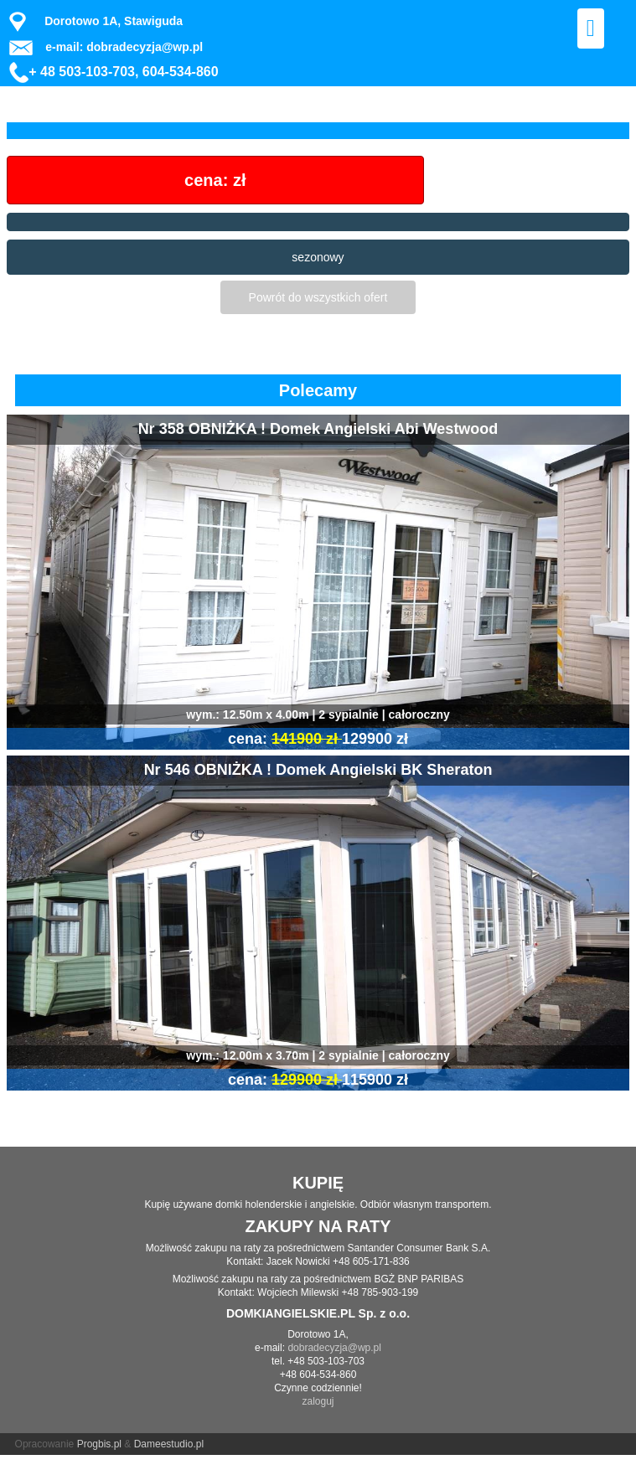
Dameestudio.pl (169, 1444)
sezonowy (318, 257)
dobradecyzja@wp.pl (334, 1348)
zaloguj (318, 1401)
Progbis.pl (99, 1444)
